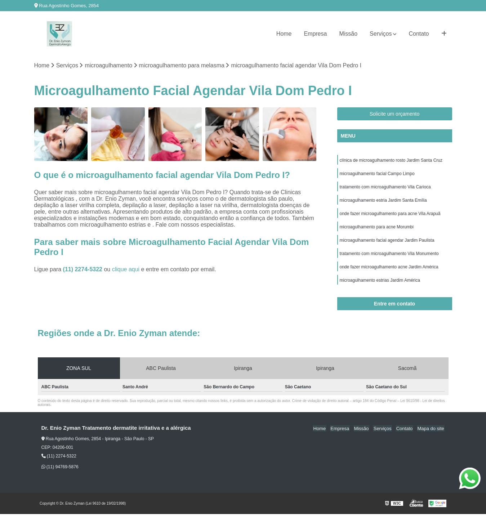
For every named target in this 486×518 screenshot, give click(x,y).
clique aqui (126, 270)
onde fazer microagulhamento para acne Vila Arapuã (390, 215)
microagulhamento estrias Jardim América (380, 283)
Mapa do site (431, 432)
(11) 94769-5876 (60, 470)
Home (284, 34)
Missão (348, 34)
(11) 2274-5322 (83, 270)
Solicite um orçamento (395, 114)
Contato (419, 34)
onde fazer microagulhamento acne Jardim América (389, 270)
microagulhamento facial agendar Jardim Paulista (387, 242)
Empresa (315, 34)
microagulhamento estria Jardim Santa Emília (383, 201)
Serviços (381, 34)
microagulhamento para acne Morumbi (377, 229)
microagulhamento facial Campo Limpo (377, 174)
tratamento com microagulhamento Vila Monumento (389, 256)
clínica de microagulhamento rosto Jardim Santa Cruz (391, 160)
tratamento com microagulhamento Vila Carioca (385, 188)
